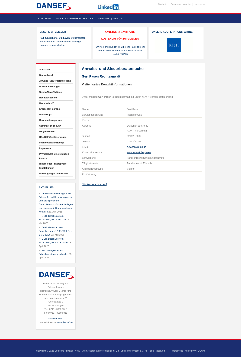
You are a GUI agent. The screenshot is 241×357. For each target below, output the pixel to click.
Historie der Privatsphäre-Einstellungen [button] (53, 165)
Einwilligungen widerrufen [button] (53, 173)
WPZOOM (199, 350)
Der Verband (46, 75)
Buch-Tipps (45, 114)
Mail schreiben (55, 318)
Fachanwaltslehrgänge (51, 142)
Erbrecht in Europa (49, 109)
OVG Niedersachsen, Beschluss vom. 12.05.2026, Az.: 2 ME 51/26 (55, 231)
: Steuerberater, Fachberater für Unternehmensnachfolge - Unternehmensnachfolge (63, 42)
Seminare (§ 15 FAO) (110, 18)
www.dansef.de (65, 322)
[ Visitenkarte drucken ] (94, 184)
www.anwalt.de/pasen (139, 152)
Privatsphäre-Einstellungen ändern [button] (54, 156)
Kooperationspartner (50, 120)
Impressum (199, 4)
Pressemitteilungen (49, 86)
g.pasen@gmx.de (136, 147)
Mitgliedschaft (47, 131)
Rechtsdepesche (48, 97)
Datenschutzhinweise (181, 4)
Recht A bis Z (46, 103)
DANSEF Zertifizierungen (53, 137)
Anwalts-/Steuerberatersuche (74, 18)
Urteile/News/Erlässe (50, 92)
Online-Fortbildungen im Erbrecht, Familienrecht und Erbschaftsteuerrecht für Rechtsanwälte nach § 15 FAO (120, 51)
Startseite (162, 4)
